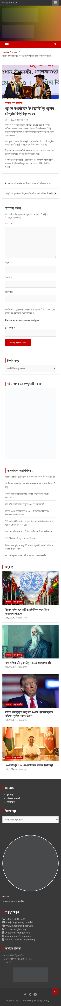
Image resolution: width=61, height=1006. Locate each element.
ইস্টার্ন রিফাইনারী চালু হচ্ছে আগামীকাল (20, 538)
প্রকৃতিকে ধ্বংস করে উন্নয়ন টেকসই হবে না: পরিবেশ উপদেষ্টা (29, 193)
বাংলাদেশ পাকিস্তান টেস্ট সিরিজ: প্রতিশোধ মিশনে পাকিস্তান (28, 531)
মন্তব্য (8, 223)
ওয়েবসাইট (9, 291)
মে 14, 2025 (10, 119)
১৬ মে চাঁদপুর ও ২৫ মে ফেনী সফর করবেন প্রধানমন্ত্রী (25, 555)
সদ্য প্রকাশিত (17, 103)
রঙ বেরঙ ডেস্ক (22, 119)
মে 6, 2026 (9, 720)
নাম (7, 263)
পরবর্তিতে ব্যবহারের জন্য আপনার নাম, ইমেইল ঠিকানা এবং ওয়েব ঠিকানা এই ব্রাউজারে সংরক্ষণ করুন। (30, 311)
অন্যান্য (8, 103)
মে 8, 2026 (9, 617)
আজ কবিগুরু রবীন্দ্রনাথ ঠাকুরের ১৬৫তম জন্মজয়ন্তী (24, 504)
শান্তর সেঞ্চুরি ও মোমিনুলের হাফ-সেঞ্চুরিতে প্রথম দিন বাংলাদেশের (30, 476)
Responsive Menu (55, 3)
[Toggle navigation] (6, 44)
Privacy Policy (41, 1000)
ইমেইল (8, 277)
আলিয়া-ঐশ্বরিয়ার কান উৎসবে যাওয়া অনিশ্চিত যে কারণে (29, 183)
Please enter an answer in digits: (22, 320)
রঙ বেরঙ (27, 1000)
